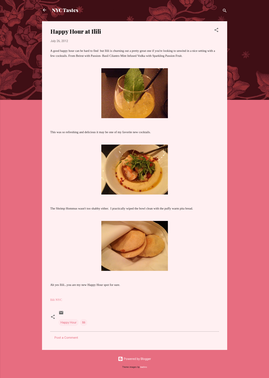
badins (143, 367)
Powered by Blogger (134, 359)
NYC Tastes (65, 10)
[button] (216, 30)
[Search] (224, 11)
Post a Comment (66, 338)
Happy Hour (69, 322)
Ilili (83, 322)
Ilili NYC (56, 299)
